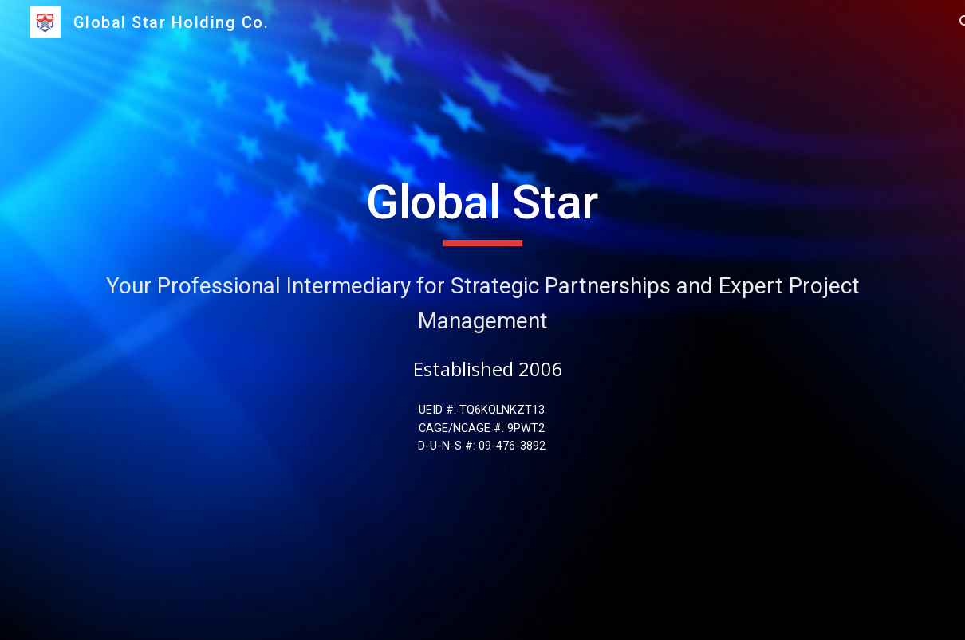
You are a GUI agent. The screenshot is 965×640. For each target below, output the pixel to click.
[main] (482, 209)
